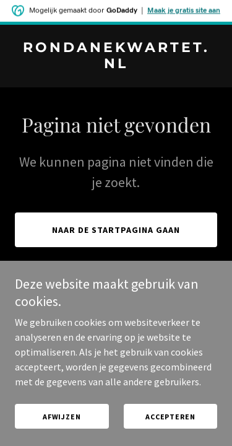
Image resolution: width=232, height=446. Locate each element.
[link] (116, 64)
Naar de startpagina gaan (116, 229)
